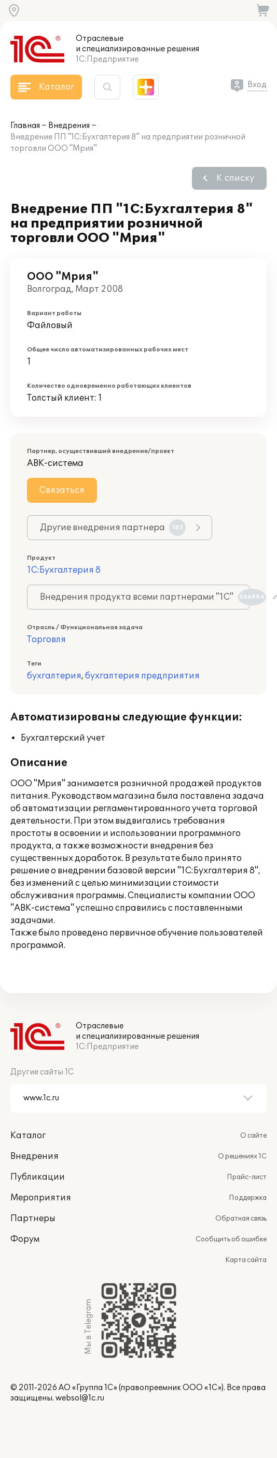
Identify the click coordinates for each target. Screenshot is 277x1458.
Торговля (46, 639)
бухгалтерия (54, 676)
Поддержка (248, 1198)
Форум (24, 1239)
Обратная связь (241, 1218)
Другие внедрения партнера (113, 527)
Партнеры (33, 1218)
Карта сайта (246, 1260)
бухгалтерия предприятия (142, 676)
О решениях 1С (242, 1156)
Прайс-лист (247, 1177)
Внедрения (69, 125)
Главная (25, 125)
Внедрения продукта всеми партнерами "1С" (145, 597)
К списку (235, 178)
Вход (257, 84)
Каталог (28, 1135)
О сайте (253, 1135)
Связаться (62, 490)
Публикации (37, 1177)
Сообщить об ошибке (231, 1239)
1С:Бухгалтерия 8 (64, 570)
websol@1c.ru (80, 1398)
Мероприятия (40, 1198)
